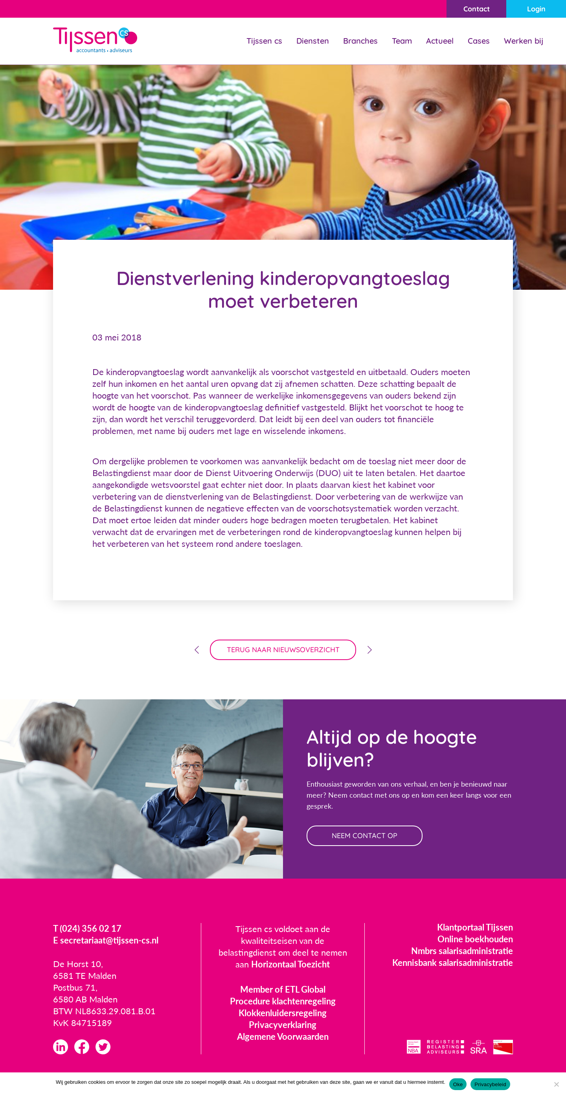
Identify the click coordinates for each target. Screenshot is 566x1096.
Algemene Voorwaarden (283, 1036)
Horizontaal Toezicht (290, 964)
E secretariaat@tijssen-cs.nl (105, 940)
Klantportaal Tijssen (475, 927)
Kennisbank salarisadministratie (452, 962)
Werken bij (523, 41)
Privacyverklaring (282, 1024)
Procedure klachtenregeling (283, 1001)
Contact (476, 8)
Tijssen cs (264, 41)
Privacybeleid (490, 1084)
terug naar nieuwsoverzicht (283, 649)
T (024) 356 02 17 (87, 928)
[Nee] (556, 1084)
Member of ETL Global (282, 989)
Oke (458, 1084)
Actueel (440, 41)
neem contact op (364, 835)
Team (402, 41)
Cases (479, 41)
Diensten (312, 41)
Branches (360, 41)
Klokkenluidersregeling (283, 1013)
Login (536, 8)
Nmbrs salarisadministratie (462, 950)
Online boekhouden (475, 939)
